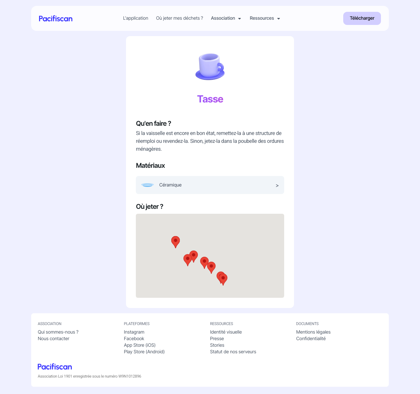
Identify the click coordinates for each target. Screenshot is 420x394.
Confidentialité (311, 340)
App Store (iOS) (140, 346)
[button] (223, 280)
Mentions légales (313, 333)
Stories (217, 346)
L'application (136, 18)
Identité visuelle (226, 333)
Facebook (134, 340)
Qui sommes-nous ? (58, 333)
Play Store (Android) (144, 353)
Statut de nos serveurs (233, 353)
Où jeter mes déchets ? (180, 18)
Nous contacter (53, 340)
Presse (217, 340)
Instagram (134, 333)
